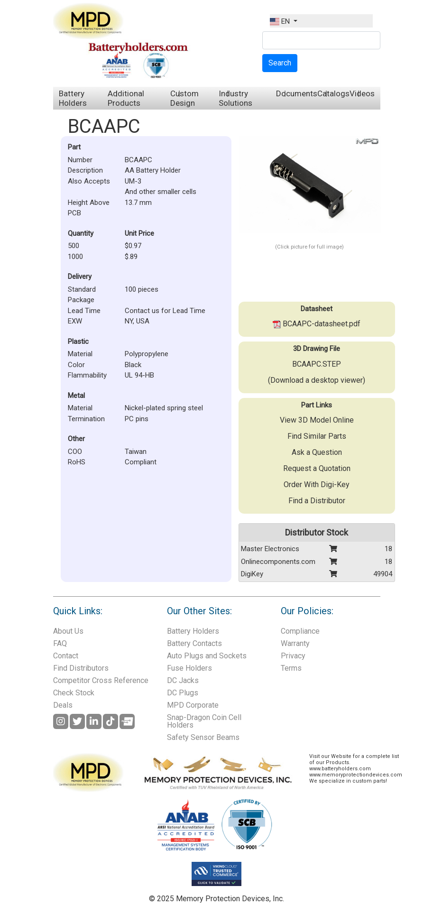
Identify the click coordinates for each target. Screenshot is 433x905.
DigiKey (252, 574)
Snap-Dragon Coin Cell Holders (204, 721)
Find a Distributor (316, 500)
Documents (296, 93)
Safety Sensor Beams (203, 737)
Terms (291, 668)
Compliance (300, 631)
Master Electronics (270, 549)
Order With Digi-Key (317, 484)
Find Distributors (81, 668)
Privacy (293, 655)
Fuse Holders (189, 668)
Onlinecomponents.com (278, 561)
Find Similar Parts (316, 436)
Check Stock (73, 692)
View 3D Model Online (317, 420)
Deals (63, 705)
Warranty (295, 643)
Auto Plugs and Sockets (207, 655)
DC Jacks (183, 680)
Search (279, 62)
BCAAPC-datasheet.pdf (316, 323)
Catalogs (333, 93)
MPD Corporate (193, 705)
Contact (65, 655)
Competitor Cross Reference (100, 680)
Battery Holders (73, 98)
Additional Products (126, 98)
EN (281, 21)
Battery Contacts (194, 643)
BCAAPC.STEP (316, 364)
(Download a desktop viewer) (316, 380)
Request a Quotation (316, 468)
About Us (68, 631)
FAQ (60, 643)
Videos (362, 93)
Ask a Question (317, 452)
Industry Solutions (235, 98)
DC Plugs (182, 692)
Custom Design (184, 98)
